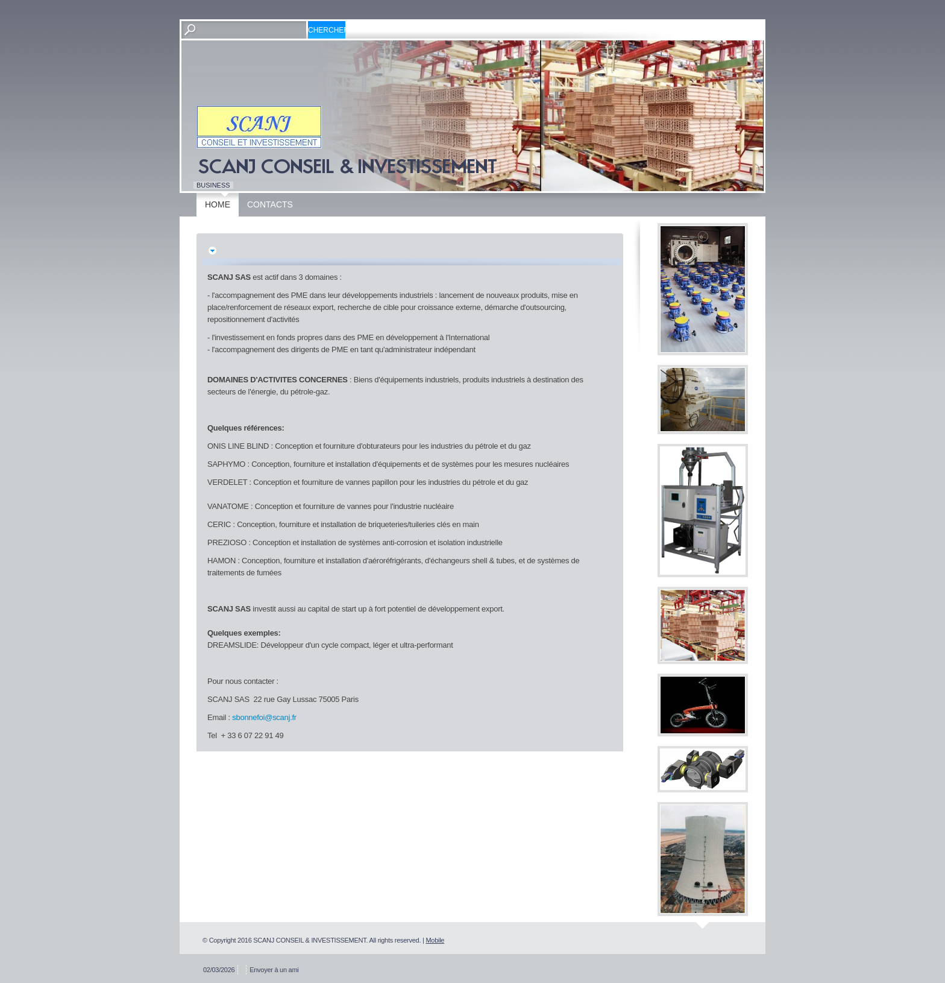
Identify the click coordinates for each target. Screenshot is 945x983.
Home (217, 204)
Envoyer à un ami (274, 969)
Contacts (270, 204)
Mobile (434, 940)
